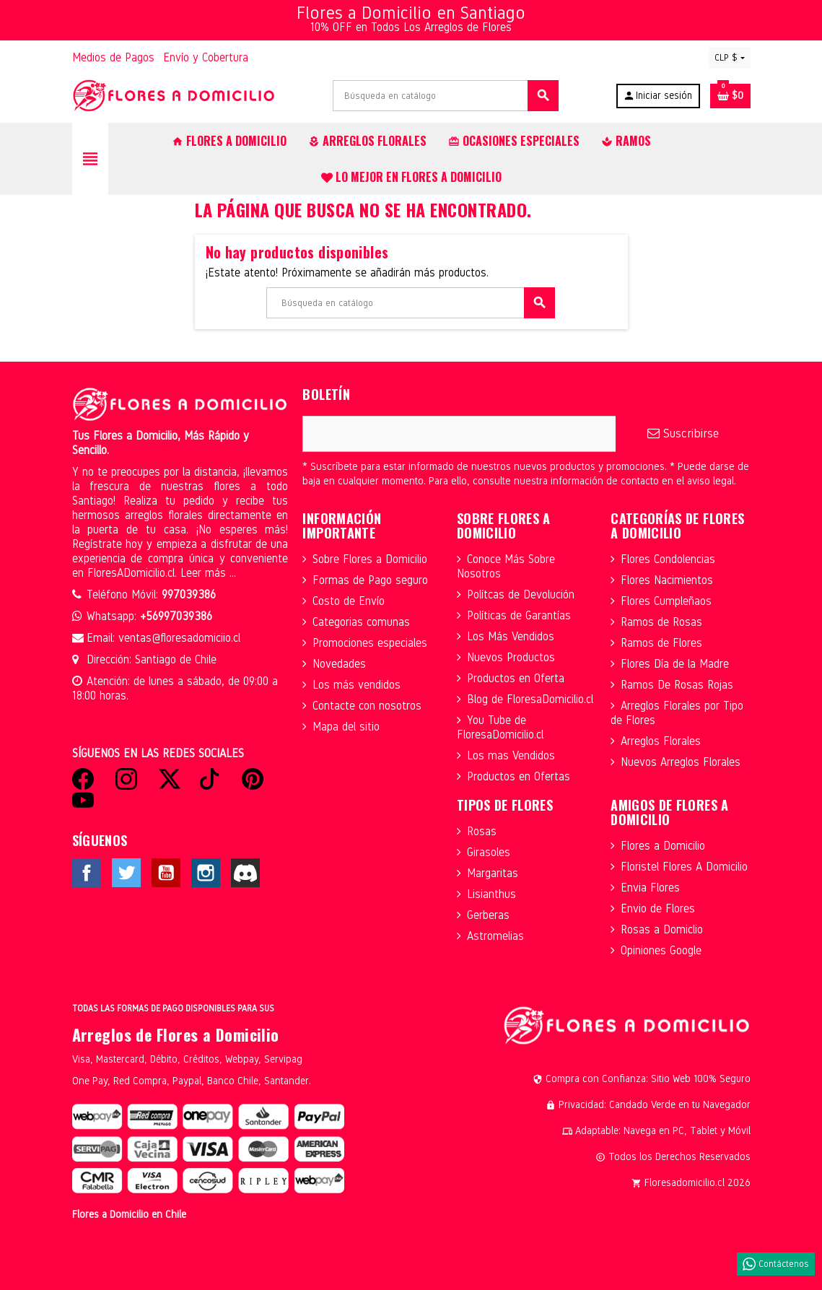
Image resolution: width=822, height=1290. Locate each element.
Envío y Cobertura (205, 57)
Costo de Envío (348, 601)
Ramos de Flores (661, 643)
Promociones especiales (369, 643)
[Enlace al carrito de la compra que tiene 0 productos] (730, 96)
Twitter (126, 872)
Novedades (339, 664)
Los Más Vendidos (510, 636)
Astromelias (495, 936)
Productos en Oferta (515, 678)
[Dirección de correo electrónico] (459, 434)
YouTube (166, 872)
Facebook (86, 872)
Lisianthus (491, 894)
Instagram (205, 872)
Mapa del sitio (346, 726)
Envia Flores (650, 887)
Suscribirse (683, 433)
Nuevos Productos (511, 657)
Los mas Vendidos (511, 755)
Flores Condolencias (668, 559)
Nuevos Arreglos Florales (680, 762)
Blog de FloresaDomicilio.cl (530, 699)
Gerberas (488, 915)
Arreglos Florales (661, 741)
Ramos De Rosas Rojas (677, 685)
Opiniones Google (661, 950)
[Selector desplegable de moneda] (729, 58)
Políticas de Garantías (519, 615)
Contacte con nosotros (366, 705)
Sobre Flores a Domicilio (369, 559)
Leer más (204, 573)
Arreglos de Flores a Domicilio (175, 1034)
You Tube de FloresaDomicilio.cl (500, 727)
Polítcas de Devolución (520, 594)
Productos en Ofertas (518, 776)
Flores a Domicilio (663, 846)
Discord (245, 872)
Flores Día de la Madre (675, 664)
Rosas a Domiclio (662, 929)
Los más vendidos (356, 685)
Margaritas (492, 873)
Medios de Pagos (113, 57)
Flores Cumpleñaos (666, 601)
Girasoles (488, 852)
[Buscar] (445, 95)
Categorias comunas (361, 622)
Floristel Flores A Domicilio (684, 866)
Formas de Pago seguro (370, 580)
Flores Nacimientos (667, 580)
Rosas (482, 831)
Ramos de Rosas (661, 622)
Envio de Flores (658, 908)
